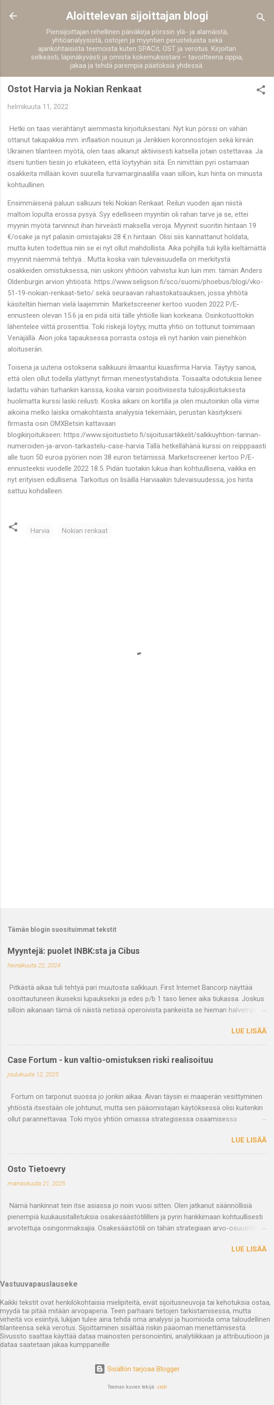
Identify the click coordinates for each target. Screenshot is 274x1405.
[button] (261, 91)
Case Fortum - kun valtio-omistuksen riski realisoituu (110, 1060)
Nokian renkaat (85, 531)
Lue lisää (249, 1031)
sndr (162, 1387)
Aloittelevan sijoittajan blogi (137, 15)
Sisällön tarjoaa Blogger (137, 1369)
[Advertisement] (137, 827)
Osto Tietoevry (36, 1169)
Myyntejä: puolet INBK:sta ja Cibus (73, 951)
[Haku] (261, 19)
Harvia (40, 531)
